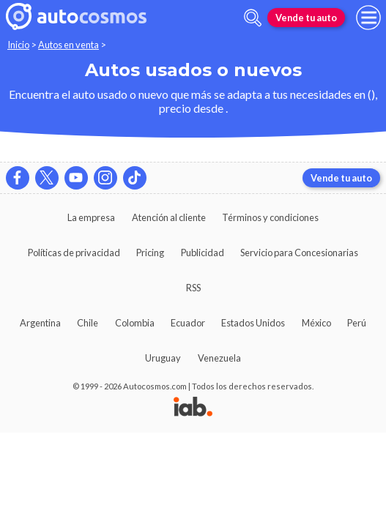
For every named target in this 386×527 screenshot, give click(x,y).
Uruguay (163, 358)
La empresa (91, 217)
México (316, 323)
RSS (193, 288)
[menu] (368, 17)
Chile (87, 323)
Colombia (135, 323)
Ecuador (188, 323)
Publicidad (202, 252)
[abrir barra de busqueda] (252, 18)
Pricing (150, 252)
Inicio (18, 45)
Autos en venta (68, 45)
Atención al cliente (169, 217)
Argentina (40, 323)
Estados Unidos (253, 323)
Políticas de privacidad (74, 252)
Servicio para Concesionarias (299, 252)
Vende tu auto (306, 17)
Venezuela (219, 358)
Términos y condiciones (270, 217)
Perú (356, 323)
